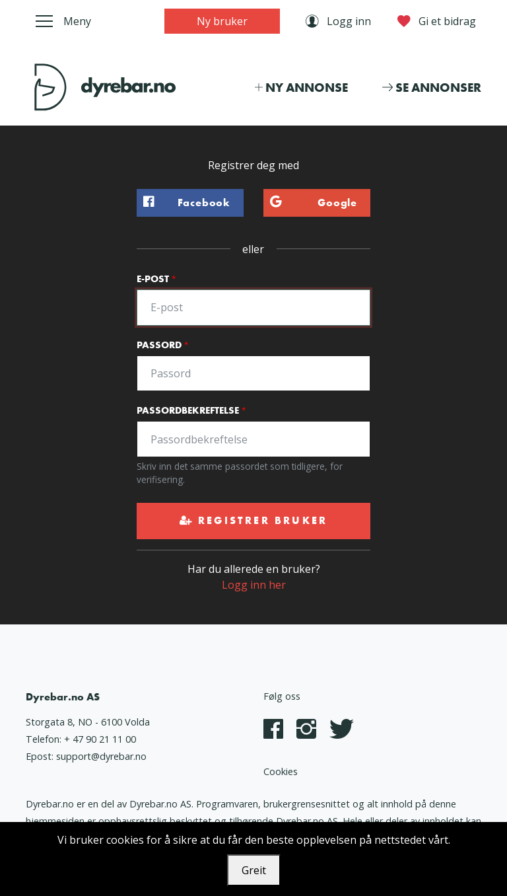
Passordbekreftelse (188, 410)
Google (310, 203)
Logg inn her (254, 585)
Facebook (183, 203)
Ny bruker (222, 21)
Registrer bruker (254, 520)
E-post (153, 278)
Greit (254, 870)
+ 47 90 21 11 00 (100, 739)
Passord (159, 345)
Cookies (280, 771)
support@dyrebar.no (101, 756)
